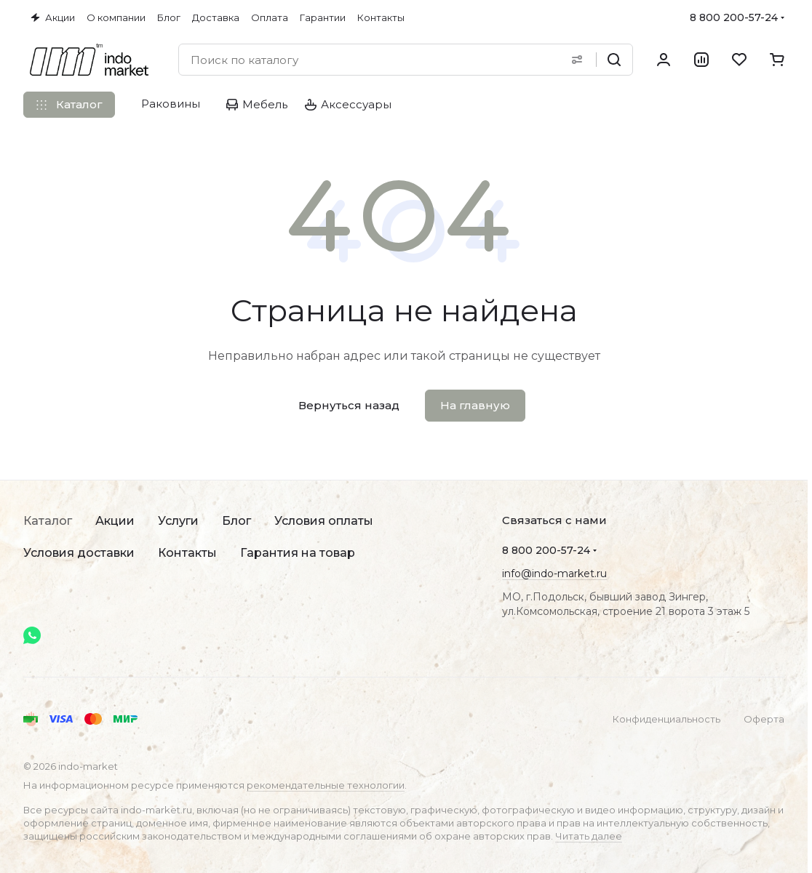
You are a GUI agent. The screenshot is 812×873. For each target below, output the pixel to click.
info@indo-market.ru (554, 573)
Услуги (178, 521)
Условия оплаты (323, 521)
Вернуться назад (348, 405)
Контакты (187, 553)
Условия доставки (79, 553)
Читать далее (588, 836)
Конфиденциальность (666, 719)
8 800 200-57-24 (734, 17)
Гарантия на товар (297, 553)
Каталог (47, 521)
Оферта (764, 719)
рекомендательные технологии (326, 785)
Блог (236, 521)
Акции (115, 521)
